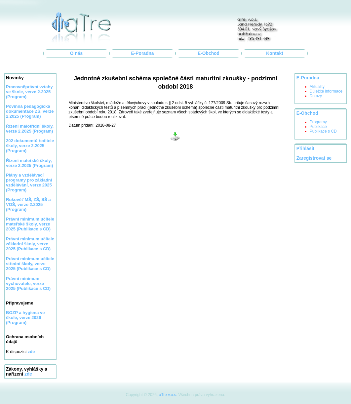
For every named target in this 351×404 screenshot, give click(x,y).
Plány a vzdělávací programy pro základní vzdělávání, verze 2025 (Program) (29, 182)
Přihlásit (305, 148)
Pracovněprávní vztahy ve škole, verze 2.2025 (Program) (29, 91)
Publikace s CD (323, 131)
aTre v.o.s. (168, 394)
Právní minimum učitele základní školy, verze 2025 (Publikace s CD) (30, 243)
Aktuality (317, 86)
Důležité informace (326, 91)
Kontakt (274, 53)
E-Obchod (208, 53)
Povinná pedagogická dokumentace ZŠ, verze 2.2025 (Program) (30, 111)
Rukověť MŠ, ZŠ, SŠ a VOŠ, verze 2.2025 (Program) (28, 204)
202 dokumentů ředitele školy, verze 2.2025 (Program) (30, 145)
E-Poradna (142, 53)
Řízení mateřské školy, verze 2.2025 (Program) (29, 163)
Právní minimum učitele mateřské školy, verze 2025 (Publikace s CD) (30, 224)
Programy (318, 122)
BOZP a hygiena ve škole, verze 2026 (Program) (25, 317)
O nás (76, 53)
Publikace (318, 126)
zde (28, 374)
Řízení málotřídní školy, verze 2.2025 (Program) (30, 129)
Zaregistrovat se (314, 158)
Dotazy (316, 96)
